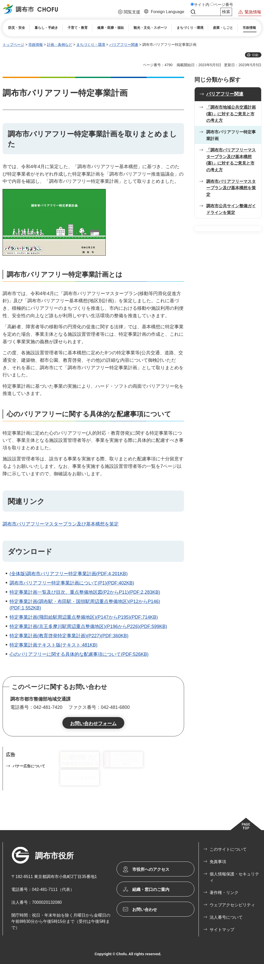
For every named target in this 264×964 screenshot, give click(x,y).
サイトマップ (222, 929)
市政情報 (35, 44)
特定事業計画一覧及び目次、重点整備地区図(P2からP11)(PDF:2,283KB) (85, 592)
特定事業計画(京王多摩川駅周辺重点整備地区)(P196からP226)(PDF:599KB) (88, 626)
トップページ (13, 44)
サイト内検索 (193, 12)
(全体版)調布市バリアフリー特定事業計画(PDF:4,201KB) (69, 573)
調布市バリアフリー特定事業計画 (231, 135)
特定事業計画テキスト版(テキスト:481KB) (53, 645)
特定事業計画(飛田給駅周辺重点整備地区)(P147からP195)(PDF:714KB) (84, 617)
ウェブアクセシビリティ (232, 905)
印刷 (255, 55)
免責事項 (218, 861)
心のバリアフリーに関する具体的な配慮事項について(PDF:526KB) (79, 654)
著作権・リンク (224, 892)
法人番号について (226, 917)
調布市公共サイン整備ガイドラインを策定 (231, 209)
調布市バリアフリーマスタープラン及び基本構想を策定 (61, 524)
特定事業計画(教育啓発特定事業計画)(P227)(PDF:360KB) (69, 635)
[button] (129, 12)
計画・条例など (59, 44)
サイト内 (201, 5)
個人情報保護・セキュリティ (234, 877)
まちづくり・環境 (90, 44)
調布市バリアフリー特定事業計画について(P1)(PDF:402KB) (72, 583)
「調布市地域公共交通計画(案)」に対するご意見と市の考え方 (231, 114)
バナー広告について (29, 766)
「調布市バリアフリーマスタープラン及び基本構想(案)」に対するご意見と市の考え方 (231, 160)
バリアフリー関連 (123, 44)
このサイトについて (228, 849)
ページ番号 (223, 5)
